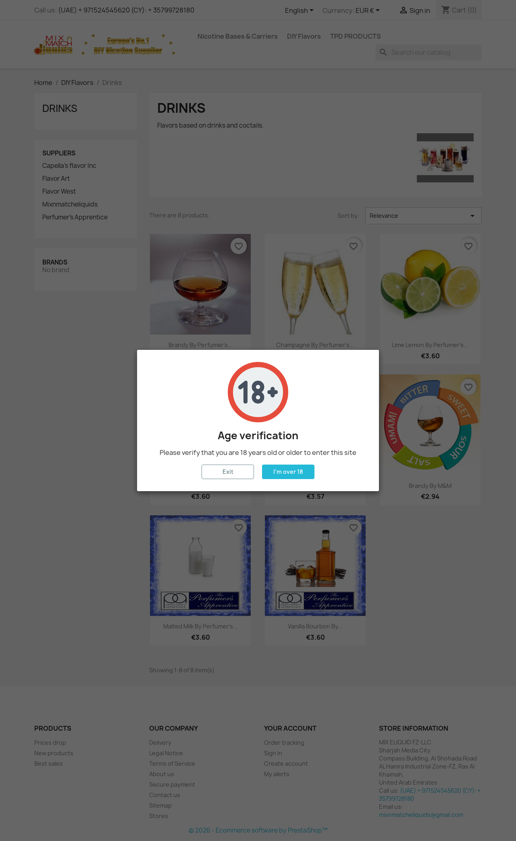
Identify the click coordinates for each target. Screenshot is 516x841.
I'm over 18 (288, 471)
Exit (228, 471)
